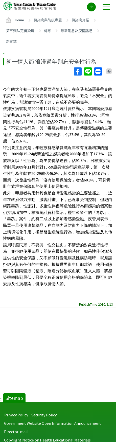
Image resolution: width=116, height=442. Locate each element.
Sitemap (14, 398)
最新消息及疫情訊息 (76, 30)
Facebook (77, 71)
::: (4, 52)
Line (87, 71)
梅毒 (47, 30)
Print (98, 71)
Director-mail (16, 431)
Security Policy (44, 414)
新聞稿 (11, 41)
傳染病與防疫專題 (48, 20)
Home (19, 20)
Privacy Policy (16, 414)
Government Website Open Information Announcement (52, 423)
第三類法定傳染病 (20, 30)
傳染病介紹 (80, 20)
